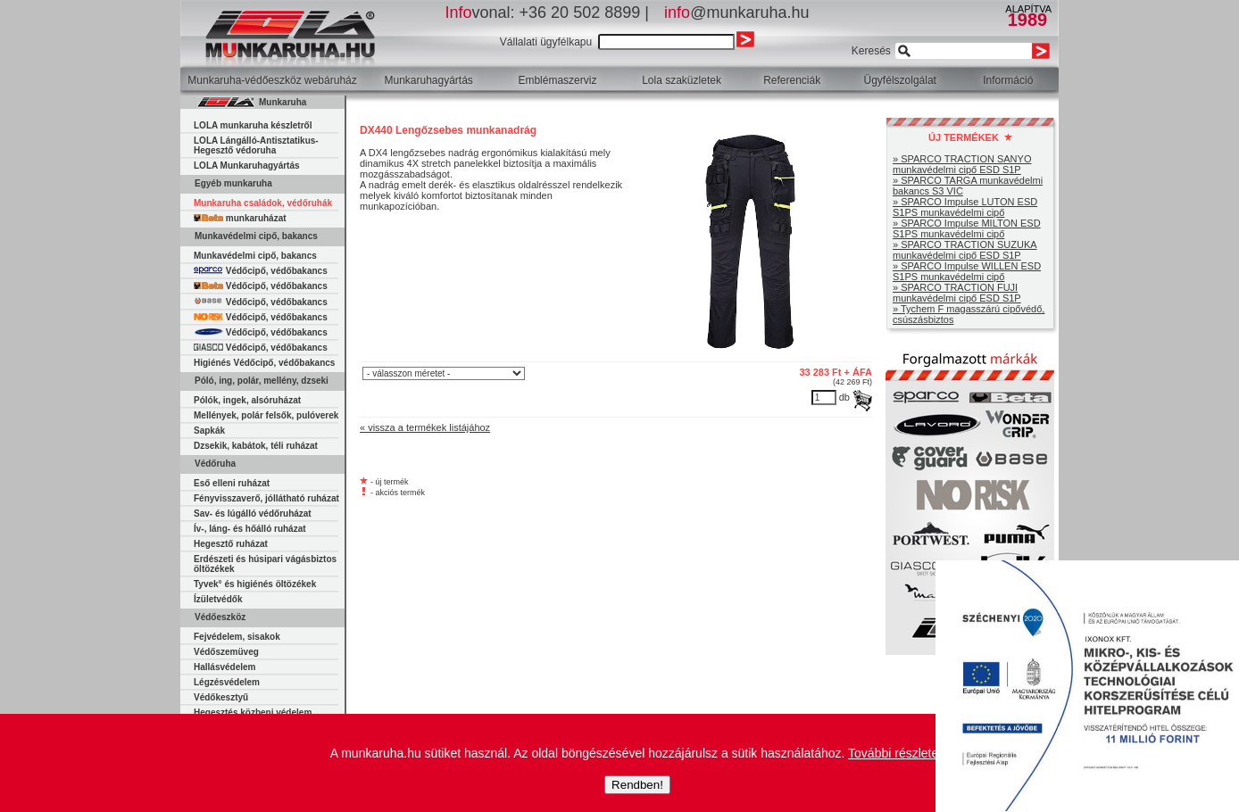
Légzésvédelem (227, 682)
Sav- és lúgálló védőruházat (253, 513)
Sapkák (209, 430)
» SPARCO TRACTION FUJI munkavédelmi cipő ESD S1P (957, 292)
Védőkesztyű (221, 697)
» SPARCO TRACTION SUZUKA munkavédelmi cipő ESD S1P (965, 250)
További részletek (896, 753)
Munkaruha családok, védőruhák (263, 203)
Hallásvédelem (225, 667)
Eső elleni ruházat (232, 483)
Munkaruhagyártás (428, 80)
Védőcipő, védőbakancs (261, 271)
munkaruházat (240, 218)
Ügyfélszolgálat (900, 80)
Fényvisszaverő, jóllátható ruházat (266, 498)
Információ (1008, 80)
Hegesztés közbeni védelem (253, 712)
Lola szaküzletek (681, 80)
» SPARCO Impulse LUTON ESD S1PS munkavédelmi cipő (965, 207)
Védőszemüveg (226, 652)
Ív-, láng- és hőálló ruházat (250, 529)
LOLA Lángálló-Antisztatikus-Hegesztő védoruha (256, 145)
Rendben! (637, 784)
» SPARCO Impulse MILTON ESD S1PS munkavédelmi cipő (967, 228)
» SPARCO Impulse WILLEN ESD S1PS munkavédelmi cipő (967, 271)
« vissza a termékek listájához (425, 427)
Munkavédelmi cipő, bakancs (255, 256)
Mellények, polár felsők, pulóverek (266, 415)
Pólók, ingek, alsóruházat (247, 400)
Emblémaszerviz (557, 80)
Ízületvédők (218, 599)
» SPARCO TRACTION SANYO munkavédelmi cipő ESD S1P (962, 164)
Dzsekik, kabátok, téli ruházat (256, 446)
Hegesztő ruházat (231, 544)
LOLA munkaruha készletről (253, 125)
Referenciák (791, 80)
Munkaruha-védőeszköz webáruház (271, 80)
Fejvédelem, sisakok (237, 637)
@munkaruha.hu (736, 12)
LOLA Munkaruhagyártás (247, 165)
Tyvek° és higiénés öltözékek (255, 584)
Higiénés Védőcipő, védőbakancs (264, 363)
